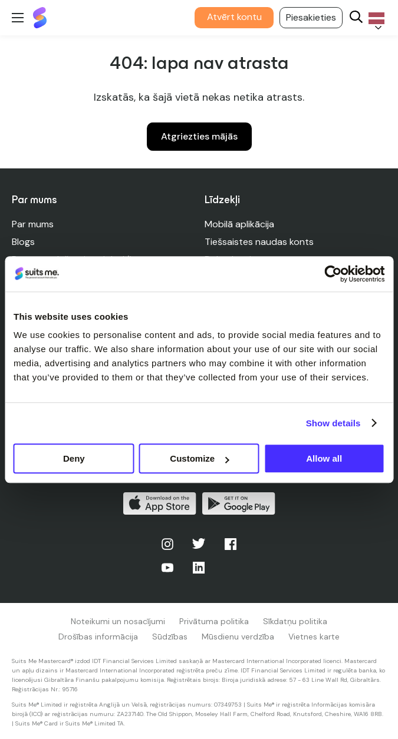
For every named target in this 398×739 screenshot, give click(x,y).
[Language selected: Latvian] (374, 18)
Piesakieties (311, 17)
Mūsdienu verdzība (238, 636)
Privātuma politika (214, 621)
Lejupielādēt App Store (159, 503)
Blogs (23, 242)
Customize (199, 458)
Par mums (33, 224)
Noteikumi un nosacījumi (118, 621)
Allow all (324, 458)
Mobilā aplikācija (239, 224)
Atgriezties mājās (199, 136)
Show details (333, 423)
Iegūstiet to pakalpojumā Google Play (238, 503)
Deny (74, 458)
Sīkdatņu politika (295, 621)
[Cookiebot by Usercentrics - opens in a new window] (332, 274)
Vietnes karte (314, 636)
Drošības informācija (98, 636)
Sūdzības (170, 636)
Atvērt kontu (234, 17)
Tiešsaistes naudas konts (259, 242)
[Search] (356, 18)
